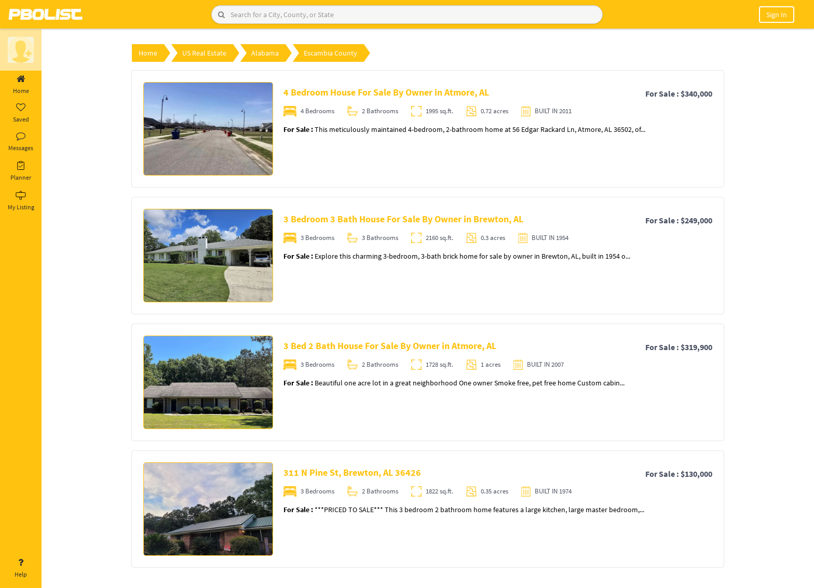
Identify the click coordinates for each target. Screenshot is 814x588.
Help (20, 568)
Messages (20, 142)
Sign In (776, 14)
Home (20, 85)
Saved (20, 113)
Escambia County (330, 53)
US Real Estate (204, 53)
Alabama (265, 53)
